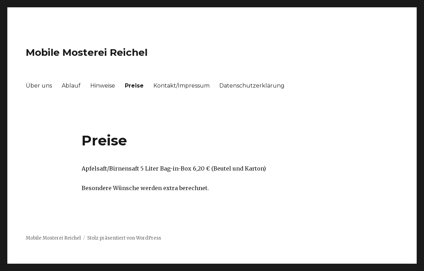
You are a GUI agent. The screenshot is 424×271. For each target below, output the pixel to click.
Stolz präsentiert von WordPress (124, 238)
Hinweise (102, 85)
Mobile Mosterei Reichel (86, 52)
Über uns (39, 85)
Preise (134, 85)
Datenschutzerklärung (252, 85)
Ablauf (71, 85)
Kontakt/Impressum (181, 85)
